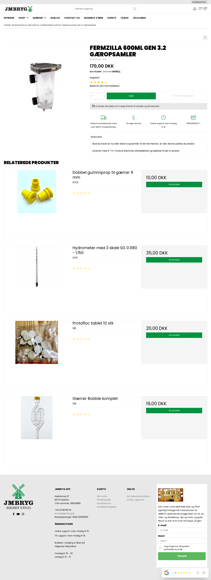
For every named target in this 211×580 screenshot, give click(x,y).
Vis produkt (174, 184)
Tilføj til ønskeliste (182, 96)
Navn (161, 536)
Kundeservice (199, 2)
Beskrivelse (96, 136)
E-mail (162, 525)
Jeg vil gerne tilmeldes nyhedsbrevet (183, 548)
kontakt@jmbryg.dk (65, 513)
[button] (205, 37)
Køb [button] (131, 96)
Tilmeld (182, 556)
